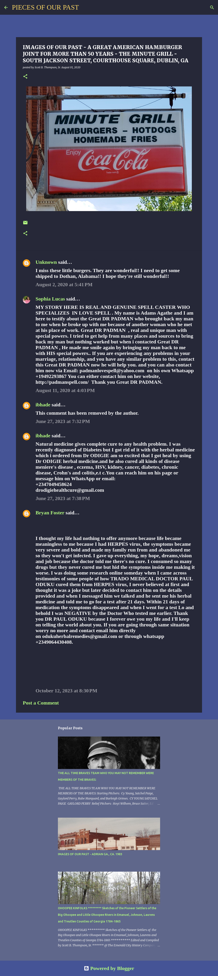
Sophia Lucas (50, 299)
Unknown (46, 262)
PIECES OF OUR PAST (45, 7)
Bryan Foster (50, 512)
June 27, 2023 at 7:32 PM (63, 421)
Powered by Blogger (109, 968)
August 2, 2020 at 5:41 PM (64, 284)
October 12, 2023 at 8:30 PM (66, 690)
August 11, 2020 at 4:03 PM (65, 390)
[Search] (84, 7)
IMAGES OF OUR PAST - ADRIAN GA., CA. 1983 (90, 854)
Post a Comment (41, 703)
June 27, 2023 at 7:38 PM (63, 498)
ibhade (43, 404)
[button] (25, 77)
